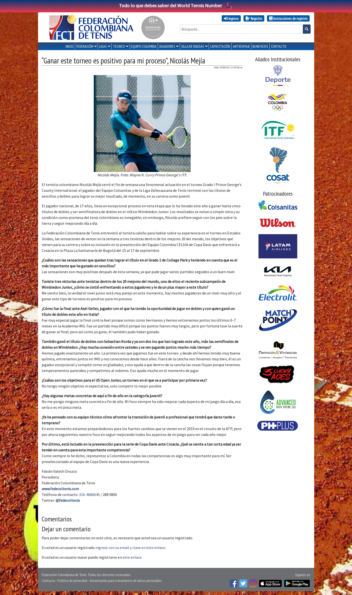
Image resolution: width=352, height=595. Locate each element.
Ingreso (231, 18)
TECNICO (119, 46)
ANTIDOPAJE (241, 46)
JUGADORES (167, 46)
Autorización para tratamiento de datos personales (126, 580)
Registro (254, 18)
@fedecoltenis (68, 500)
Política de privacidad (72, 580)
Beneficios (260, 46)
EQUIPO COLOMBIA (143, 46)
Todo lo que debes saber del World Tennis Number (176, 5)
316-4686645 (89, 494)
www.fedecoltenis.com (60, 488)
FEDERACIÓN (84, 46)
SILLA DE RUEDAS (192, 46)
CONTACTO (278, 46)
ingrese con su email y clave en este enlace (130, 547)
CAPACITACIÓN (220, 46)
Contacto (48, 580)
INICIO (70, 46)
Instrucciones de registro (288, 18)
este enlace (132, 557)
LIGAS (103, 46)
